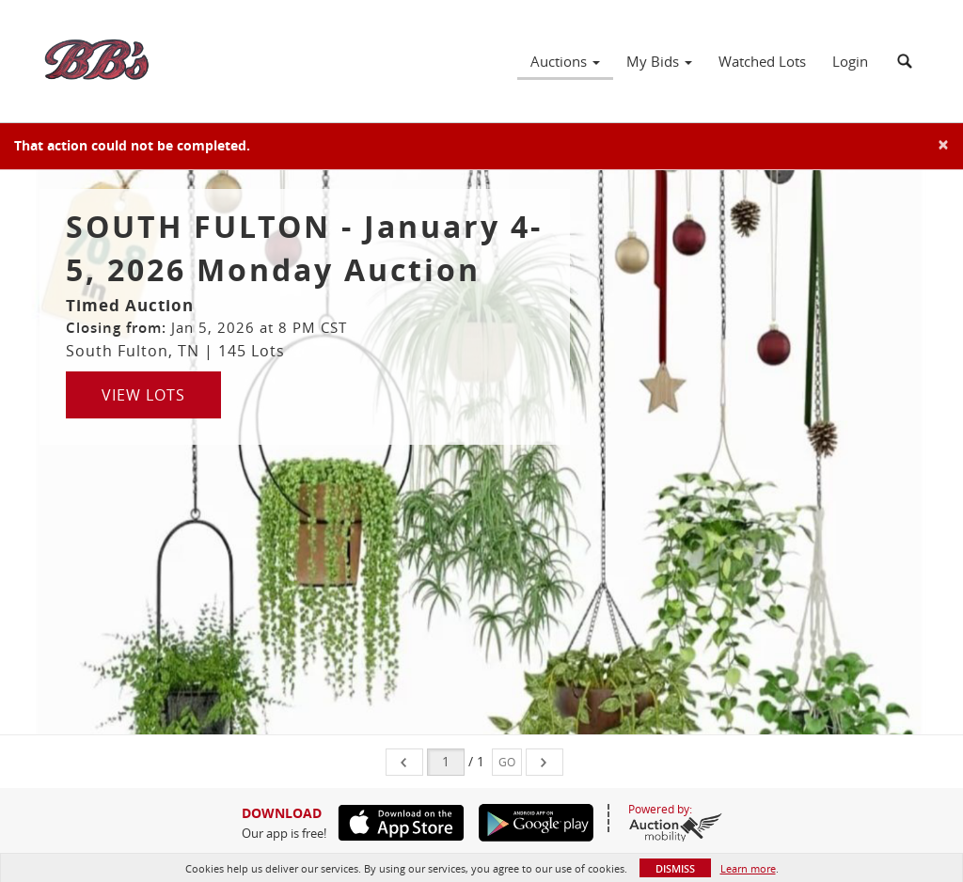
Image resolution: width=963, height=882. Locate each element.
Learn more (748, 868)
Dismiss (675, 868)
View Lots (143, 395)
